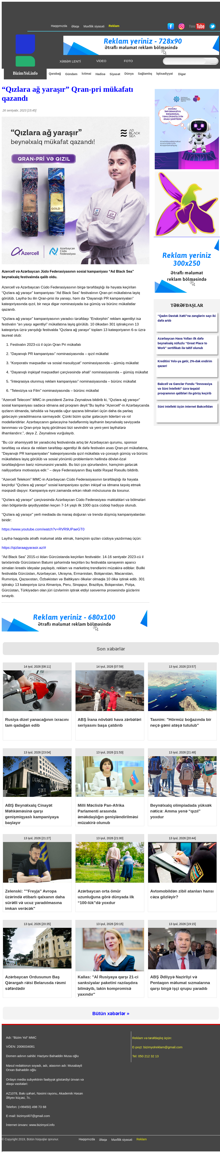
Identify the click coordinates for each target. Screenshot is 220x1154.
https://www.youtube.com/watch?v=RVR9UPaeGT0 (43, 529)
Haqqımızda (87, 1139)
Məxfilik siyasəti (121, 1139)
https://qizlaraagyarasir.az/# (24, 548)
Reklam (142, 1139)
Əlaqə (103, 1139)
